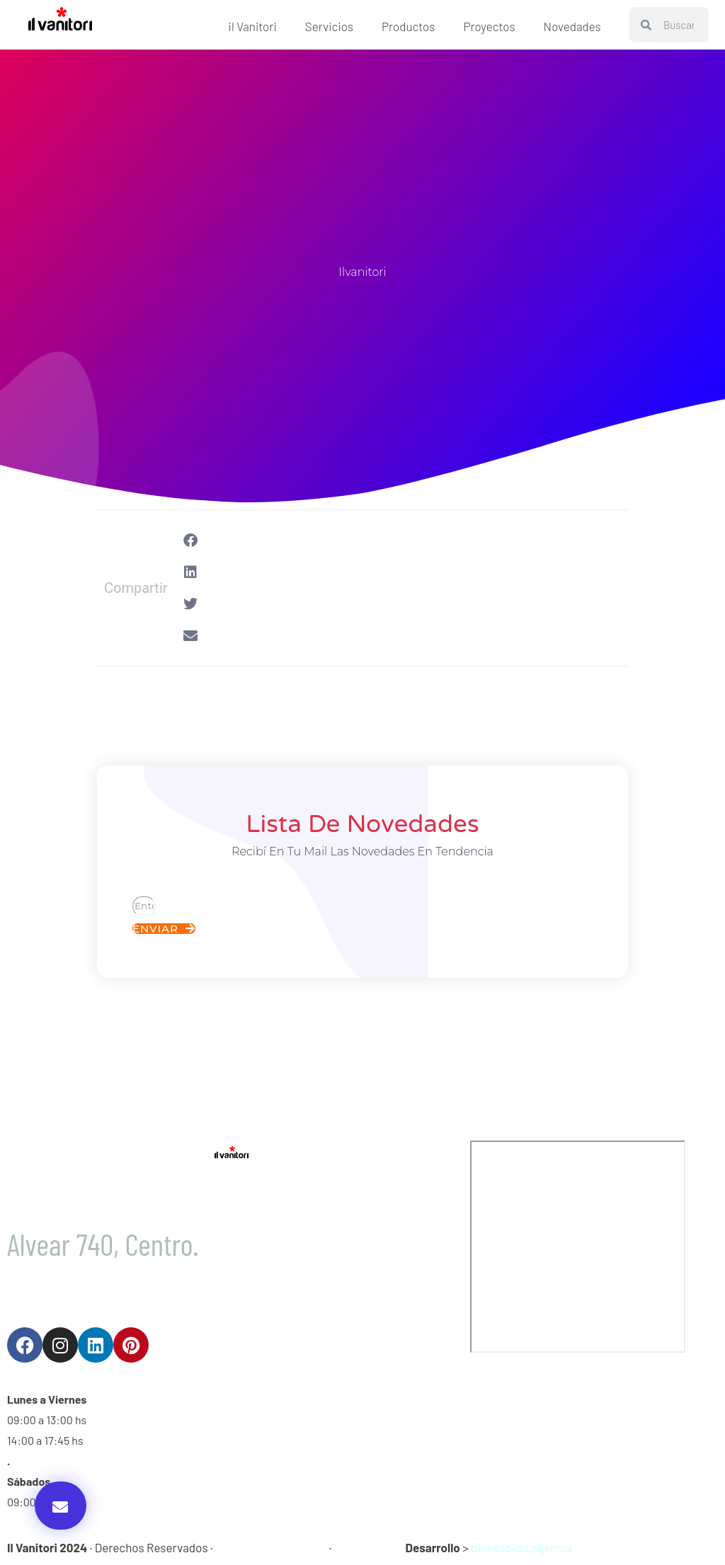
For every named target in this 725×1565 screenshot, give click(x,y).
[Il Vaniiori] (577, 1246)
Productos (408, 26)
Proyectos (489, 26)
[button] (60, 1506)
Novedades (572, 26)
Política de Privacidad (270, 1547)
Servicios (329, 26)
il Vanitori (253, 26)
